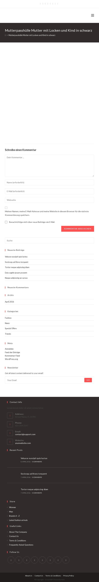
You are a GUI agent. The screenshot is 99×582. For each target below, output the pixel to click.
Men (11, 511)
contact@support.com (25, 434)
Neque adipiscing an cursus (16, 278)
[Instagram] (50, 3)
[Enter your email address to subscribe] (49, 380)
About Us (28, 575)
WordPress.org (11, 359)
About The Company (18, 531)
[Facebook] (43, 3)
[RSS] (57, 3)
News (7, 323)
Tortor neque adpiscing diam (17, 267)
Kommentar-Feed (12, 356)
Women (12, 506)
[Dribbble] (48, 3)
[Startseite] (5, 35)
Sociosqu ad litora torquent (16, 262)
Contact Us (14, 535)
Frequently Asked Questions (21, 544)
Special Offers (11, 328)
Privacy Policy (68, 575)
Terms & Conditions (17, 540)
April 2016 (9, 302)
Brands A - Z (14, 515)
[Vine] (55, 3)
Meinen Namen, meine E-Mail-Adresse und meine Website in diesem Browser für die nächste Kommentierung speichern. (47, 213)
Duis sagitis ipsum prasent (16, 273)
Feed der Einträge (12, 352)
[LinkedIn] (34, 559)
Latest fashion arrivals (18, 519)
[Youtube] (58, 559)
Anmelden (9, 349)
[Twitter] (41, 3)
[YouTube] (53, 3)
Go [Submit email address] (88, 380)
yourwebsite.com (23, 443)
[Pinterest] (45, 3)
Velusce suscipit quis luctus (16, 256)
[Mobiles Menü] (92, 15)
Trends (8, 334)
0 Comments (37, 461)
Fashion (8, 318)
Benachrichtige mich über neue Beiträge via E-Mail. (32, 222)
